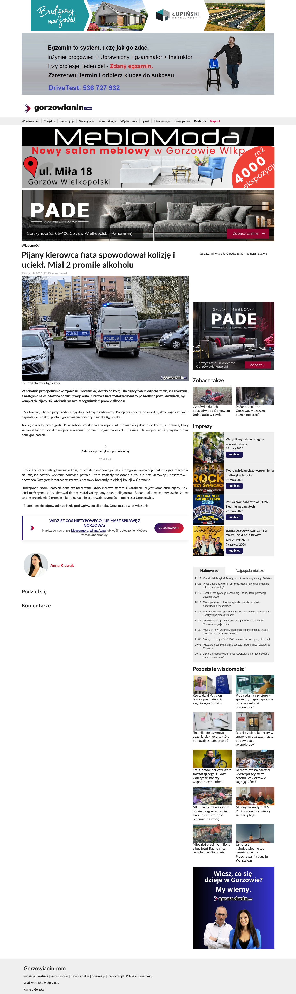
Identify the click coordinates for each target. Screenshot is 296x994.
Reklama (200, 121)
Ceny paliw (182, 121)
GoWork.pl (98, 976)
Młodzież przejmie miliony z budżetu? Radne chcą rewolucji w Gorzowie (236, 646)
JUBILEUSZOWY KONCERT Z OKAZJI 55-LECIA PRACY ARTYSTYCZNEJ (246, 535)
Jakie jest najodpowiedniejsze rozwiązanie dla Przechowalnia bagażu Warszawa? (236, 655)
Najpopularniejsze (250, 571)
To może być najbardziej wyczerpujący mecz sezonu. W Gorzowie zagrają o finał (233, 622)
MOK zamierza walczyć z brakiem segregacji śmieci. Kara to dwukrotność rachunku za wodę (235, 631)
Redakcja (29, 976)
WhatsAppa (98, 530)
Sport (145, 121)
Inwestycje (67, 121)
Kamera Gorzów (34, 989)
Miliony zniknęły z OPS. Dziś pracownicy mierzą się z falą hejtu (237, 639)
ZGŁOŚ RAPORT (169, 528)
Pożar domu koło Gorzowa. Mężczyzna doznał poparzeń (251, 411)
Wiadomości (30, 121)
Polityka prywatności (139, 976)
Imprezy (202, 426)
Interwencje (162, 121)
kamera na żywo (256, 253)
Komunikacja (107, 121)
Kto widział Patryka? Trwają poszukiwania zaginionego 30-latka (237, 578)
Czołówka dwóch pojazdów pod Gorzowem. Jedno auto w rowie (212, 411)
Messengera (79, 530)
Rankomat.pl (116, 976)
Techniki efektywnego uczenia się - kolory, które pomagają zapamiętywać (234, 595)
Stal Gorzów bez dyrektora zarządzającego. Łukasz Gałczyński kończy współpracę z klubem (237, 613)
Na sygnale (86, 121)
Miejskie (49, 121)
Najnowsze (209, 570)
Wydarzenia (128, 121)
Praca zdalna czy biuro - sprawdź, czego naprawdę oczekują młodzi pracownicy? (236, 585)
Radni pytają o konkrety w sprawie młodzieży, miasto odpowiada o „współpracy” (231, 604)
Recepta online (80, 976)
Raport (215, 121)
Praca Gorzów (59, 976)
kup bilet (234, 454)
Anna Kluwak (62, 566)
